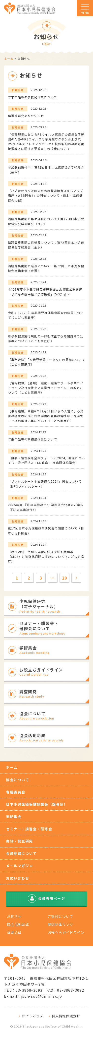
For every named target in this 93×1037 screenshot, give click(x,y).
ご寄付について (60, 916)
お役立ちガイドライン (66, 932)
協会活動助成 (18, 924)
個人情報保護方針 (66, 1016)
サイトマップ (32, 1016)
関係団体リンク (60, 924)
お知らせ (14, 916)
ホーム (8, 58)
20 (64, 578)
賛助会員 (14, 932)
